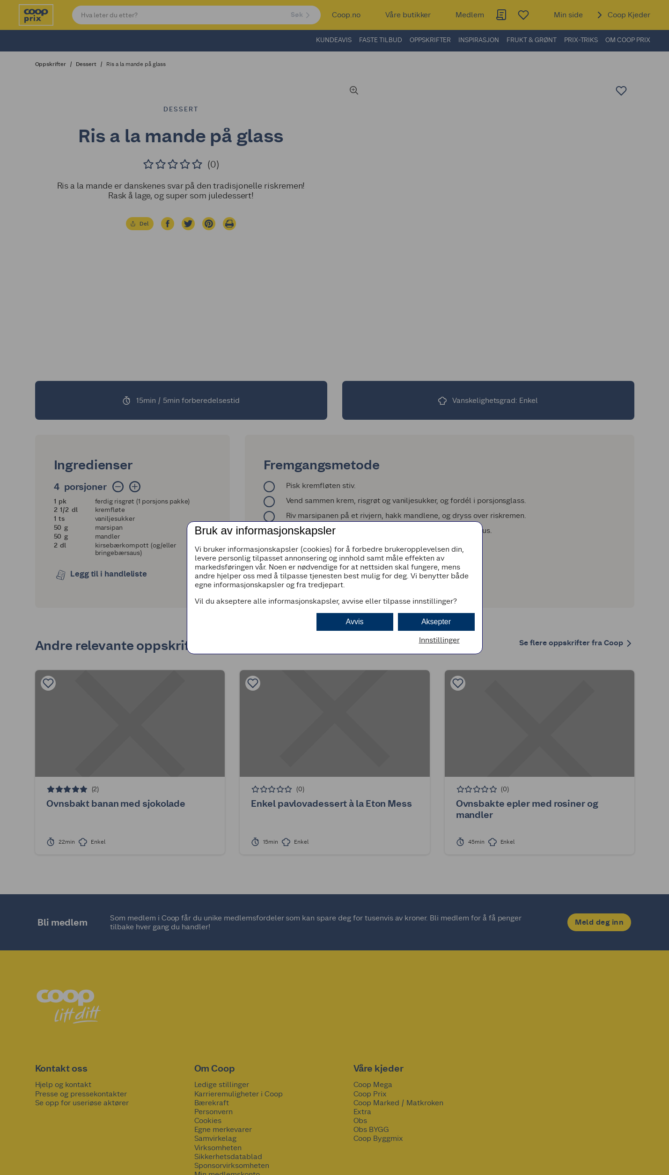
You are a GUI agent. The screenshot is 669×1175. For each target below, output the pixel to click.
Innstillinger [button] (439, 639)
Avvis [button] (355, 622)
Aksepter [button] (436, 622)
